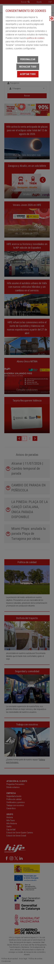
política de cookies (35, 38)
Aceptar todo (28, 74)
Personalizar (27, 59)
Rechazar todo (27, 66)
